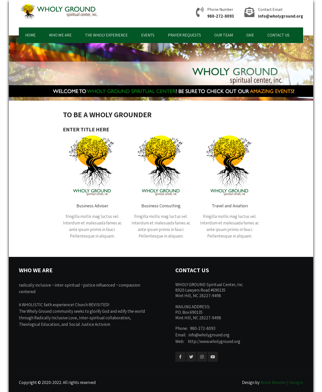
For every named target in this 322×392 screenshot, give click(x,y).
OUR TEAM (223, 35)
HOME (30, 35)
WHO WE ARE (60, 35)
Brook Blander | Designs (281, 382)
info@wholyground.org (280, 16)
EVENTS (147, 35)
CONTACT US (278, 35)
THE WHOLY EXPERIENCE (106, 35)
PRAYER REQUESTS (184, 35)
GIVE (250, 35)
